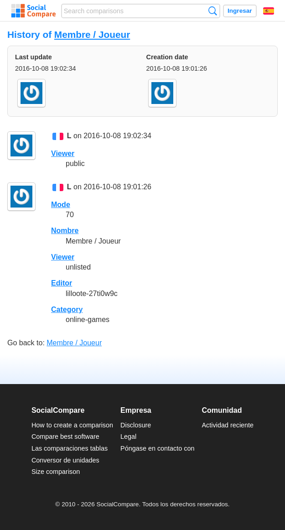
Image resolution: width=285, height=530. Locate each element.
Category (67, 309)
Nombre (64, 230)
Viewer (62, 153)
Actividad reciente (228, 425)
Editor (61, 283)
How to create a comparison (72, 425)
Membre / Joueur (92, 34)
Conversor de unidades (65, 460)
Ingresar (240, 10)
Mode (60, 204)
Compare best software (65, 436)
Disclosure (135, 425)
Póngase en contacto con (157, 448)
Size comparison (55, 471)
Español (268, 11)
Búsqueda (212, 10)
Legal (128, 436)
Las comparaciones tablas (69, 448)
